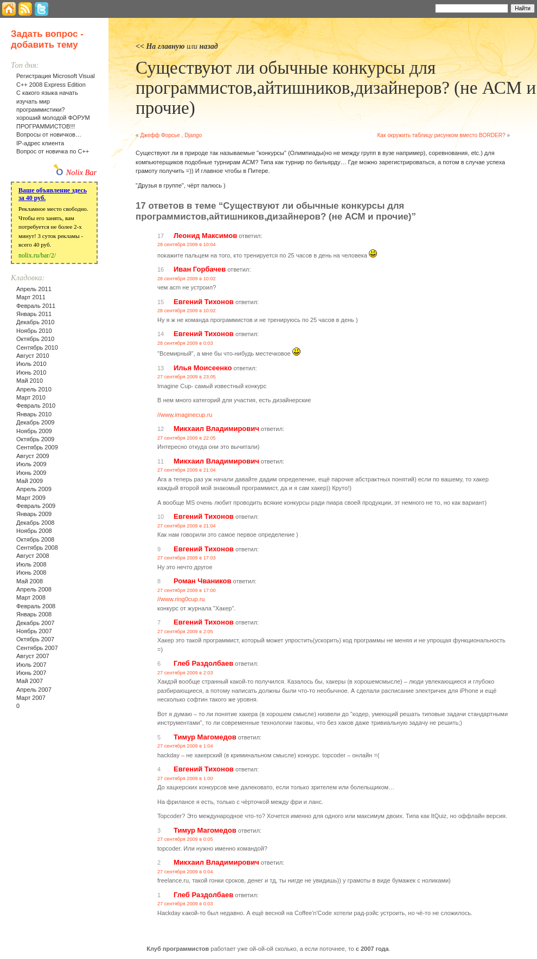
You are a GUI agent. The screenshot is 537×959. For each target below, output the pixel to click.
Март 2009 (31, 497)
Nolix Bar (81, 172)
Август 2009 (32, 456)
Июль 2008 (31, 564)
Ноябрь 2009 (34, 431)
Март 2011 (31, 297)
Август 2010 (32, 355)
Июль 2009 (31, 464)
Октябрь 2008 (35, 539)
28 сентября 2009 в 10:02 (186, 278)
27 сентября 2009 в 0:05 (185, 839)
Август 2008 (32, 555)
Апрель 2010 (34, 389)
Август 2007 (32, 656)
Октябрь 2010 (35, 339)
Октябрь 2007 (35, 639)
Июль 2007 (31, 664)
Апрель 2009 (34, 489)
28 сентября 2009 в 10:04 (186, 244)
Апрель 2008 (34, 589)
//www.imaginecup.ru (185, 414)
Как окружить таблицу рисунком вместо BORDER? (441, 135)
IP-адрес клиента (40, 143)
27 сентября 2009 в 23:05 (186, 376)
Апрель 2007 (34, 689)
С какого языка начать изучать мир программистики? (47, 101)
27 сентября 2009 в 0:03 (185, 903)
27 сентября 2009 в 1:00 (185, 778)
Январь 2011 (34, 314)
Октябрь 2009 (35, 439)
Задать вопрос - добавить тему (47, 39)
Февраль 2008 (35, 606)
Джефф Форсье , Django (171, 135)
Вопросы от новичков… (48, 134)
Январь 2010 (34, 414)
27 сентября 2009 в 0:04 (185, 871)
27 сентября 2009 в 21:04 (186, 470)
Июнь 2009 (31, 472)
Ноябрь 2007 (34, 631)
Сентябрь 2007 (37, 648)
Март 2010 (31, 397)
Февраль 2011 (35, 305)
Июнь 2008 (31, 572)
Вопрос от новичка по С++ (52, 151)
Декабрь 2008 (35, 522)
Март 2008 (31, 597)
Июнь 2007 (31, 673)
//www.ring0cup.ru (180, 599)
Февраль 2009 (35, 506)
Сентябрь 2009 (37, 447)
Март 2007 (31, 697)
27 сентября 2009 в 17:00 (186, 590)
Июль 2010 (31, 364)
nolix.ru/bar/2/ (37, 255)
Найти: (420, 7)
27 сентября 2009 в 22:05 (186, 438)
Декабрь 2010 (35, 322)
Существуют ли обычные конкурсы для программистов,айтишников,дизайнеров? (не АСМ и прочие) (336, 88)
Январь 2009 (34, 514)
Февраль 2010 (35, 405)
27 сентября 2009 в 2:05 (185, 631)
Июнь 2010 (31, 372)
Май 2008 (29, 581)
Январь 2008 (34, 614)
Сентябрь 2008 (37, 547)
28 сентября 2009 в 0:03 (185, 343)
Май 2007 (29, 681)
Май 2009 (29, 481)
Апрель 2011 (34, 289)
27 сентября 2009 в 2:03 (185, 672)
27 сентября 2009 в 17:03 (186, 558)
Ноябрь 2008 (34, 530)
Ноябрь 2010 (34, 330)
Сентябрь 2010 (37, 347)
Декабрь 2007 (35, 623)
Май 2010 (29, 380)
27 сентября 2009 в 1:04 (185, 746)
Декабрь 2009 (35, 422)
